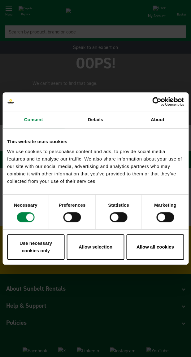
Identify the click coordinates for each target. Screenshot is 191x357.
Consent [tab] (33, 119)
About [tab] (157, 119)
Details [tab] (95, 119)
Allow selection (95, 246)
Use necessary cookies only (36, 246)
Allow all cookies (155, 246)
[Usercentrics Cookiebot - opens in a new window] (157, 101)
